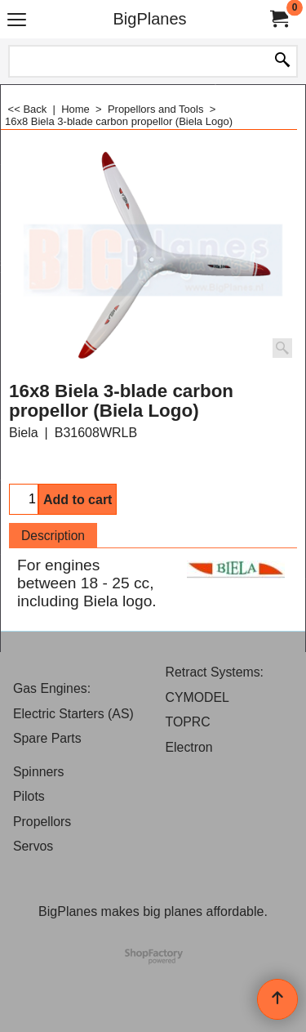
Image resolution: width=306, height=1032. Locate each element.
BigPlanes (149, 19)
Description (53, 536)
